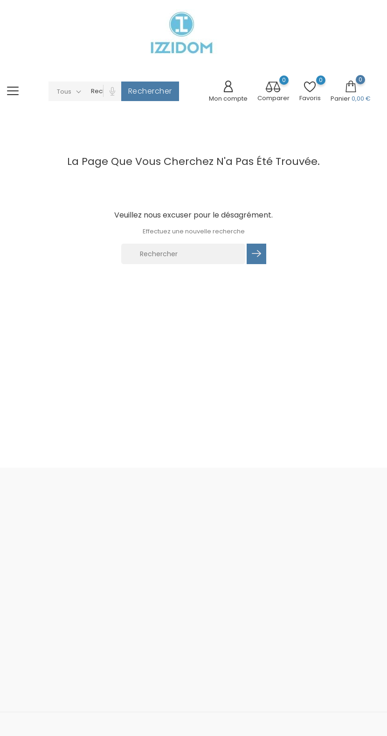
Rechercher (150, 91)
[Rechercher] (183, 254)
